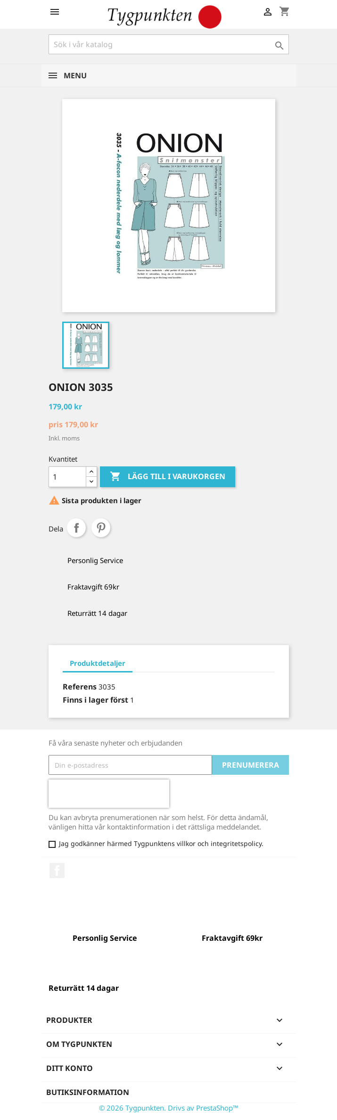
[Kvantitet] (67, 476)
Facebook (57, 870)
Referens (80, 686)
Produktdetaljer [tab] (97, 663)
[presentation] (109, 794)
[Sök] (169, 44)
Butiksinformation (87, 1092)
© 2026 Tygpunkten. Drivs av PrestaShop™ (168, 1107)
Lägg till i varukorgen (167, 477)
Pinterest (100, 527)
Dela (76, 527)
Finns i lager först (95, 700)
